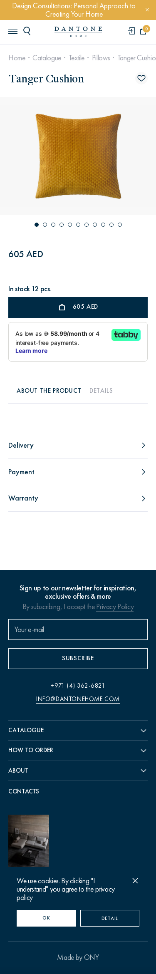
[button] (37, 225)
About (18, 770)
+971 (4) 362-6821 (77, 685)
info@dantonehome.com (78, 699)
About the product (49, 390)
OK (46, 918)
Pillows (101, 57)
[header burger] (12, 31)
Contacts (23, 791)
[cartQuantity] (143, 31)
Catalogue (46, 57)
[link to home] (78, 32)
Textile (76, 57)
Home (16, 57)
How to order (30, 750)
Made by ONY (78, 957)
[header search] (28, 30)
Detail (110, 918)
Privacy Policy (115, 606)
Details (101, 390)
